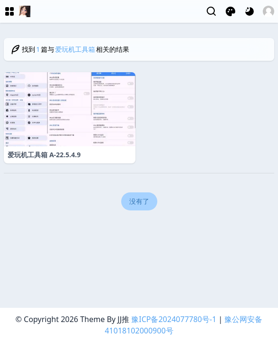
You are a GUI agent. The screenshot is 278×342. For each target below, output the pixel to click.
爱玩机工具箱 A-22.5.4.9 (44, 154)
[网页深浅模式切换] (249, 11)
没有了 (139, 201)
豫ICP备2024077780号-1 (173, 319)
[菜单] (9, 11)
